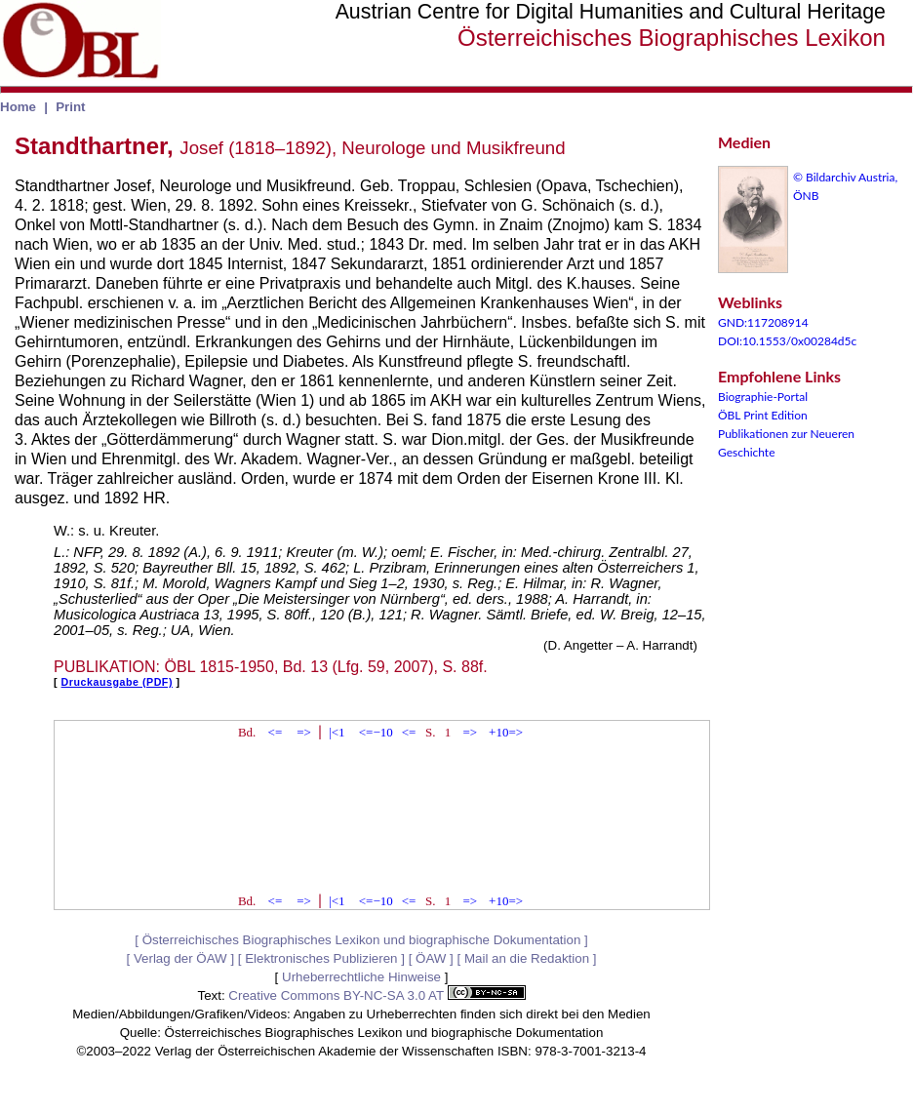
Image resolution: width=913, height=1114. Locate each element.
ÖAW (431, 958)
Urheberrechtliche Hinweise (361, 977)
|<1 (336, 732)
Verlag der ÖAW (180, 958)
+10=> (506, 732)
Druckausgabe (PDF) (117, 682)
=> (304, 732)
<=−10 (376, 732)
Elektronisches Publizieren (321, 958)
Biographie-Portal (763, 396)
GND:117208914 (763, 322)
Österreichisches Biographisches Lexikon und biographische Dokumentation (361, 940)
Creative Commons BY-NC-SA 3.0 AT (376, 995)
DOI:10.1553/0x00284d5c (787, 341)
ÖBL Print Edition (763, 415)
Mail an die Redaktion (526, 958)
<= (275, 732)
